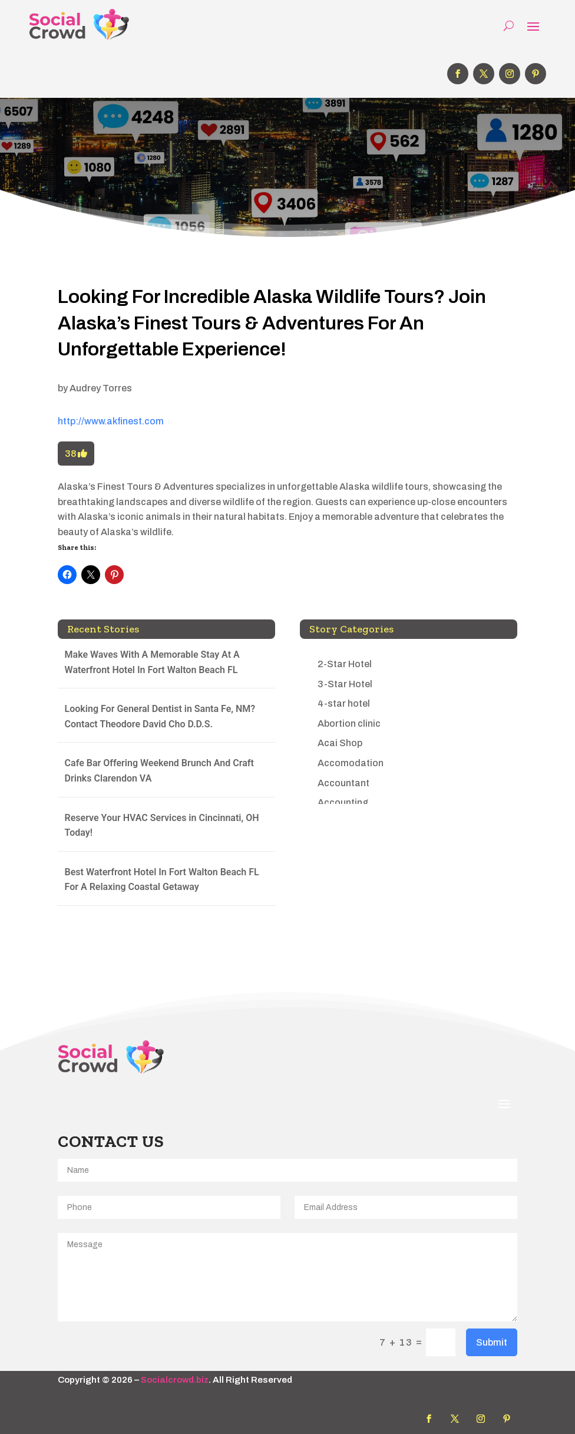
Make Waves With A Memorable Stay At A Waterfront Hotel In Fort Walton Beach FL (152, 662)
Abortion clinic (349, 723)
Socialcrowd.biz (175, 1379)
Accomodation (351, 763)
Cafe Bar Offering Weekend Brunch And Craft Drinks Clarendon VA (159, 770)
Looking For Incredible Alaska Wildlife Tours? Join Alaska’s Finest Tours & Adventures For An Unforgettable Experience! (272, 323)
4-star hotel (344, 703)
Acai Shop (340, 743)
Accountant (343, 783)
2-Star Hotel (345, 664)
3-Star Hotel (345, 684)
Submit (491, 1342)
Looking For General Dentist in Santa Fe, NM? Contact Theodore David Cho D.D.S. (160, 716)
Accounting (343, 802)
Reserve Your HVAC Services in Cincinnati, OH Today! (162, 825)
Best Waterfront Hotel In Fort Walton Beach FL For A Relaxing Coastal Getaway (162, 879)
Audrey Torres (101, 388)
